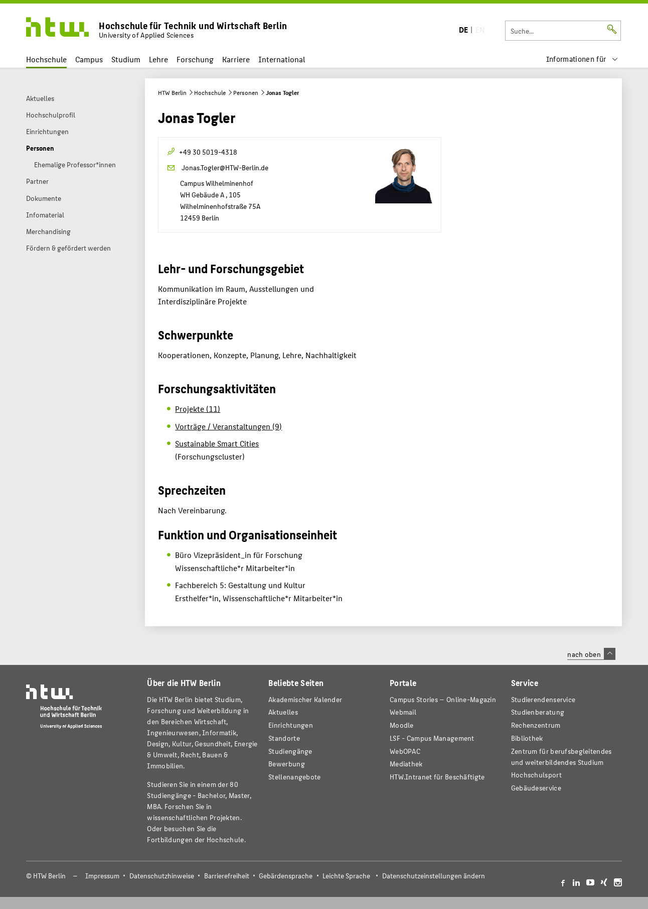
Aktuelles (283, 712)
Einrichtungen (290, 725)
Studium (125, 59)
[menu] (582, 59)
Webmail (403, 712)
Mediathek (406, 763)
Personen (245, 92)
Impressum (102, 875)
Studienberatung (537, 712)
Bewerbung (286, 763)
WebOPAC (405, 751)
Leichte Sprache (346, 875)
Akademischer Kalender (305, 699)
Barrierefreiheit (226, 875)
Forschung (195, 59)
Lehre (158, 59)
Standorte (284, 738)
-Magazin (443, 699)
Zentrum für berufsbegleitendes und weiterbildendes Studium (561, 756)
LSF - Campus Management (432, 738)
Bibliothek (527, 738)
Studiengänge (290, 751)
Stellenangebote (294, 776)
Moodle (402, 725)
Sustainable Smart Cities (217, 443)
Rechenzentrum (536, 725)
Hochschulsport (536, 774)
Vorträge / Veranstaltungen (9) (228, 426)
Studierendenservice (543, 699)
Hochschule (46, 59)
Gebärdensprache (285, 875)
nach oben (591, 653)
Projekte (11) (197, 408)
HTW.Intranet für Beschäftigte (437, 776)
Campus (89, 59)
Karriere (236, 59)
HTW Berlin (172, 92)
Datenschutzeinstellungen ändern (433, 875)
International (281, 59)
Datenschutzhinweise (161, 875)
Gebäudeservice (536, 787)
